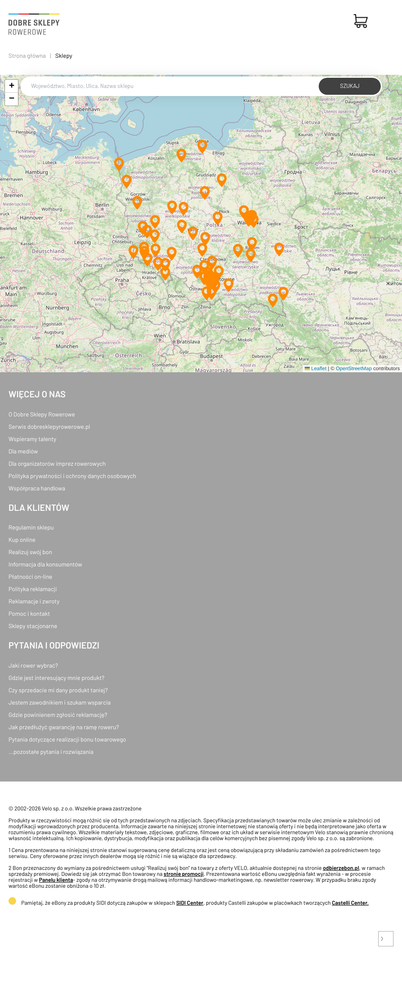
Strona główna (27, 55)
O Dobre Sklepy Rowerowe (41, 414)
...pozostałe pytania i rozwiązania (50, 751)
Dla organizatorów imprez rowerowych (57, 463)
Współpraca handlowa (36, 488)
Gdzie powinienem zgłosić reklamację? (58, 714)
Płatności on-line (30, 576)
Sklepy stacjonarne (32, 625)
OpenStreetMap (354, 368)
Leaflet (315, 368)
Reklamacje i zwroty (33, 601)
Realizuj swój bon (30, 551)
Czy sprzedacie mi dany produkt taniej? (58, 690)
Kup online (21, 539)
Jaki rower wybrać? (33, 665)
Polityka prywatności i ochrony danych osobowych (72, 475)
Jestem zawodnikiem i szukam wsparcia (59, 702)
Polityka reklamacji (32, 588)
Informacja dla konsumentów (45, 564)
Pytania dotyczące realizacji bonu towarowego (67, 739)
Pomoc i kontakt (29, 613)
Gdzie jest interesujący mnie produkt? (56, 677)
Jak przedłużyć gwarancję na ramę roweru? (63, 727)
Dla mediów (23, 451)
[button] (202, 146)
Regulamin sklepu (31, 527)
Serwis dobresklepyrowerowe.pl (49, 426)
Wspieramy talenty (32, 438)
